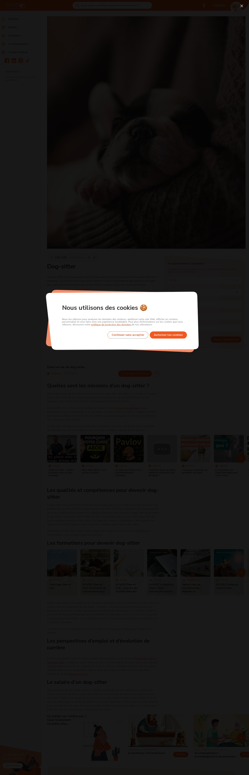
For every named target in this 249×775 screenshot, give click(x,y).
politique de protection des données (111, 324)
